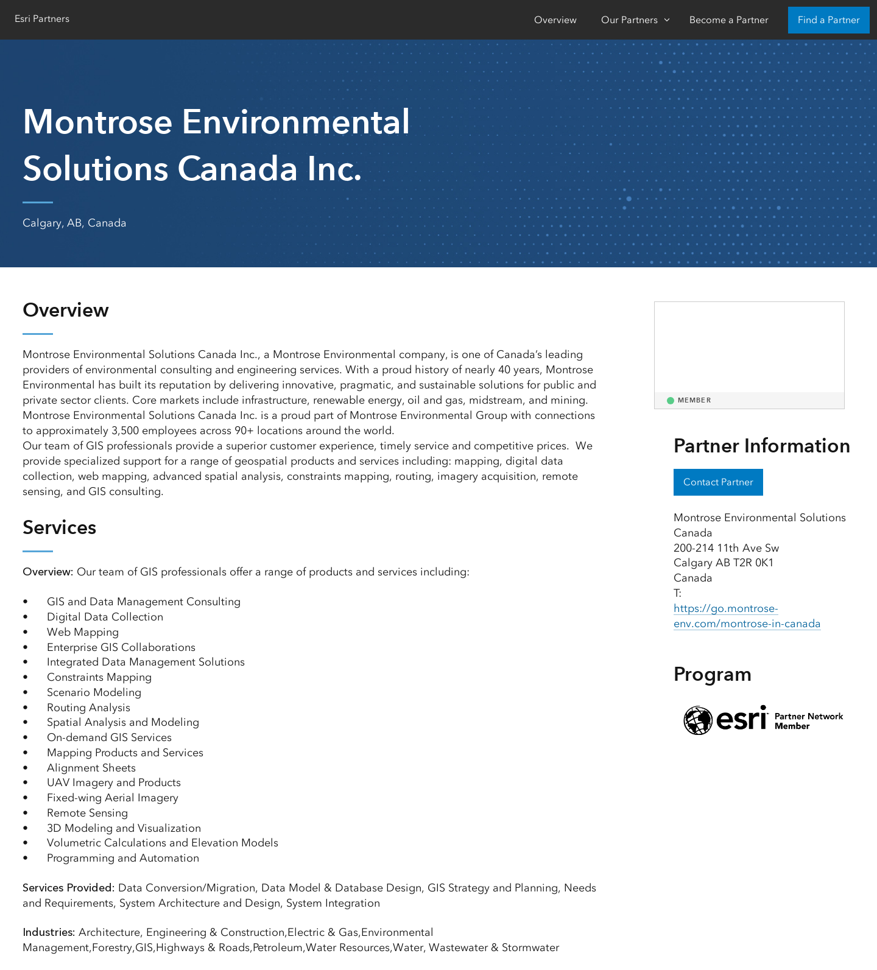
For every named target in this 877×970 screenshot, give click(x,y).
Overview (555, 20)
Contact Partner (718, 482)
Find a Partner (829, 20)
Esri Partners (42, 18)
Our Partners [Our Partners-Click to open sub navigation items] (629, 20)
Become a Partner (729, 20)
